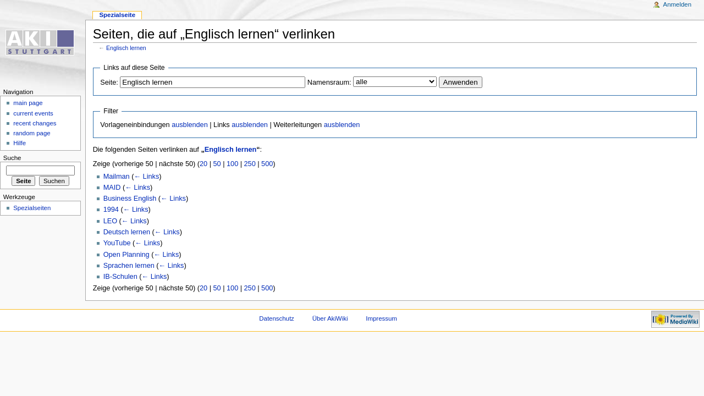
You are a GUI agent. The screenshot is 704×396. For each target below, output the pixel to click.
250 (250, 164)
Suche (12, 158)
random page (32, 133)
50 (217, 164)
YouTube (117, 243)
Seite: (109, 82)
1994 (111, 209)
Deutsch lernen (126, 232)
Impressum (381, 318)
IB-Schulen (120, 276)
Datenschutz (276, 318)
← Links (146, 176)
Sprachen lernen (129, 266)
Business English (130, 198)
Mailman (116, 176)
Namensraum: (329, 82)
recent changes (34, 123)
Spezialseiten (32, 208)
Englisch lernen (126, 48)
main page (28, 103)
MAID (112, 187)
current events (33, 113)
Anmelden (677, 4)
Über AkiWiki (330, 318)
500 (267, 164)
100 (232, 164)
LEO (110, 221)
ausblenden (190, 125)
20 (203, 164)
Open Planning (126, 254)
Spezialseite (117, 15)
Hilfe (19, 143)
